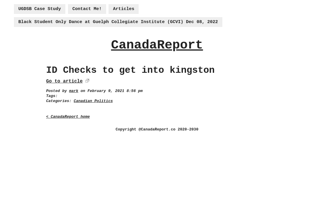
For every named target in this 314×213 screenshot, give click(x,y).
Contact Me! (87, 9)
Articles (123, 9)
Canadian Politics (93, 101)
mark (73, 91)
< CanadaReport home (68, 116)
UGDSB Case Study (39, 9)
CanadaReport (157, 45)
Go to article (64, 81)
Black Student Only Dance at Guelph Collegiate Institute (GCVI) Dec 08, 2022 (118, 22)
